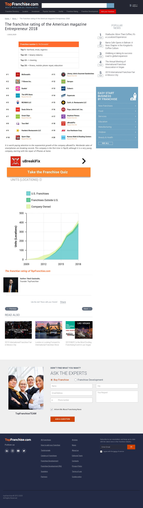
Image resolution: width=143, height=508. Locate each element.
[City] (117, 386)
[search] (74, 5)
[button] (133, 5)
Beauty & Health (105, 137)
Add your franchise (107, 11)
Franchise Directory (12, 11)
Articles (75, 440)
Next (87, 308)
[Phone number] (67, 400)
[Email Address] (71, 393)
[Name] (71, 386)
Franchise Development (90, 11)
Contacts (75, 461)
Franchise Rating (72, 11)
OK (131, 447)
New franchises (105, 106)
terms (115, 451)
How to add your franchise (50, 445)
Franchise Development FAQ (51, 466)
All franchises (46, 440)
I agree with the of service (112, 452)
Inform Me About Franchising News (65, 409)
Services (102, 116)
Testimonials (45, 450)
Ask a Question (62, 419)
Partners (44, 477)
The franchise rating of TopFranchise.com (27, 271)
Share (63, 301)
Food (100, 111)
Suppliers (44, 471)
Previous (11, 308)
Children (102, 132)
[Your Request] (117, 396)
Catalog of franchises (49, 456)
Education (102, 121)
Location (25, 11)
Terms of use (77, 471)
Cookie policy (77, 477)
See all (105, 143)
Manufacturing (104, 127)
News (74, 445)
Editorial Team (77, 456)
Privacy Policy (77, 466)
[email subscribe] (113, 447)
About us (75, 450)
